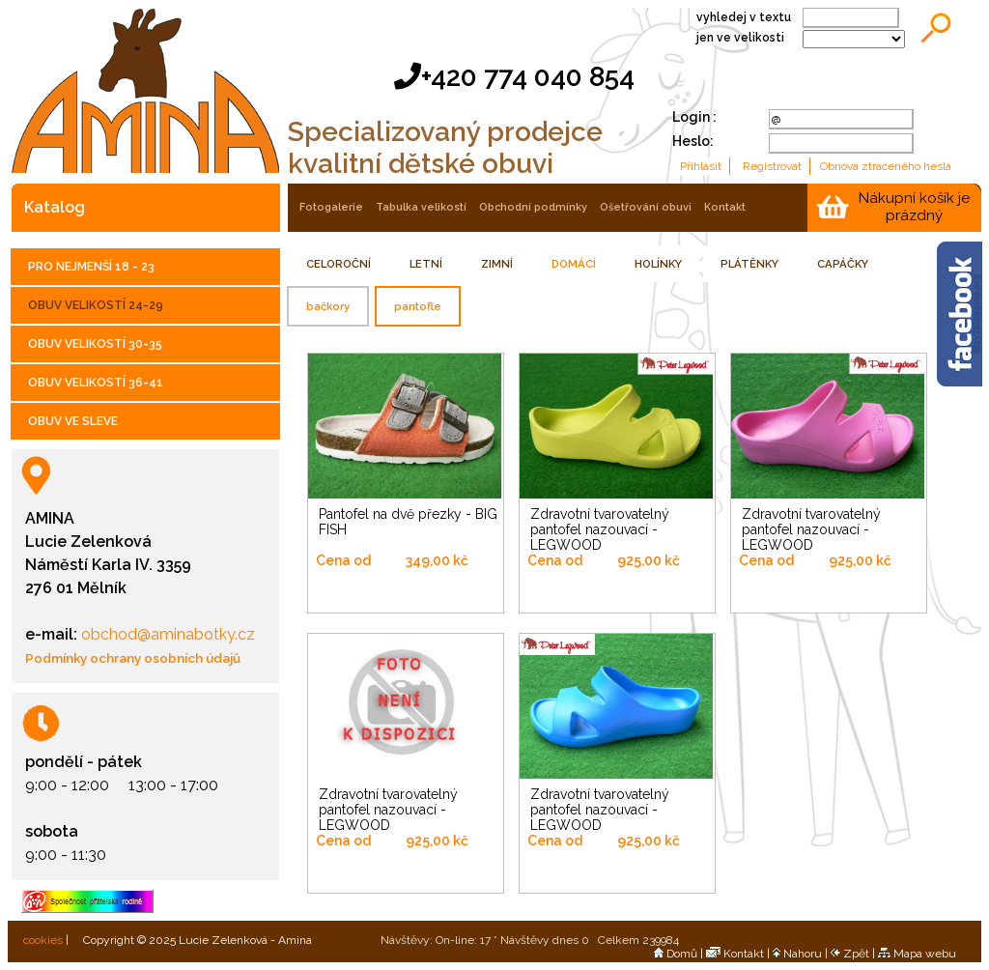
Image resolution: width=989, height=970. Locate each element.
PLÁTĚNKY (749, 264)
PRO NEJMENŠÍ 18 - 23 (91, 266)
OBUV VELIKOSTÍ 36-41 (95, 382)
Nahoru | (802, 953)
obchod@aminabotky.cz (166, 634)
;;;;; (854, 39)
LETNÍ (426, 264)
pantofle (417, 306)
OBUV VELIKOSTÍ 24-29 (95, 305)
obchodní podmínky (533, 207)
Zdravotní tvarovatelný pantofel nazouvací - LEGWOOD (599, 529)
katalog (54, 207)
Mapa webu (917, 953)
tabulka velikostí (421, 207)
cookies (41, 940)
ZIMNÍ (497, 264)
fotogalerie (331, 207)
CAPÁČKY (842, 264)
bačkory (328, 306)
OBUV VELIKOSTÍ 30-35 (95, 344)
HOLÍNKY (658, 264)
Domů (675, 953)
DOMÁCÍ (573, 264)
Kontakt (735, 953)
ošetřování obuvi (646, 207)
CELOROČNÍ (338, 264)
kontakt (725, 207)
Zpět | (854, 953)
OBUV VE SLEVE (73, 421)
